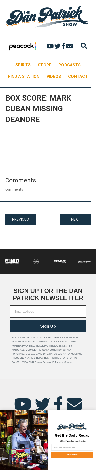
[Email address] (48, 311)
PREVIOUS (20, 219)
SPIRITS (23, 64)
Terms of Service (63, 362)
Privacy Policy (42, 362)
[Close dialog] (93, 413)
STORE (44, 65)
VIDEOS (54, 76)
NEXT (75, 219)
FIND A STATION (23, 76)
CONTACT (78, 76)
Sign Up (48, 326)
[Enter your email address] (72, 447)
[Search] (84, 46)
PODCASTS (69, 65)
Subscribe (72, 454)
